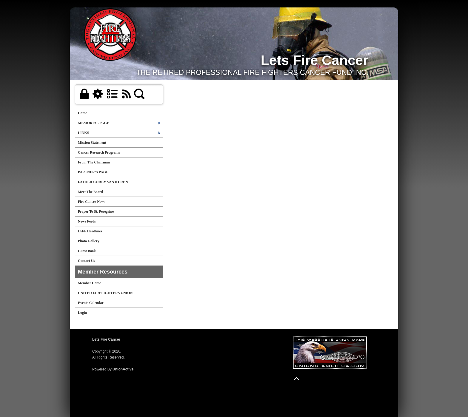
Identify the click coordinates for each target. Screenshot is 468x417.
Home (82, 113)
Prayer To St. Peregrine (96, 211)
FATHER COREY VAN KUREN (103, 182)
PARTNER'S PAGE (93, 172)
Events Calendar (91, 303)
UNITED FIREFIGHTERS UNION (105, 293)
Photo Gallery (88, 241)
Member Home (89, 283)
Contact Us (86, 261)
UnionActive (123, 369)
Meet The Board (90, 192)
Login (82, 313)
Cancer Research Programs (99, 152)
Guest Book (87, 251)
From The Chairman (94, 162)
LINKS (83, 133)
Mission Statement (92, 142)
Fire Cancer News (91, 202)
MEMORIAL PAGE (93, 123)
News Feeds (87, 221)
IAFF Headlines (90, 231)
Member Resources (102, 272)
